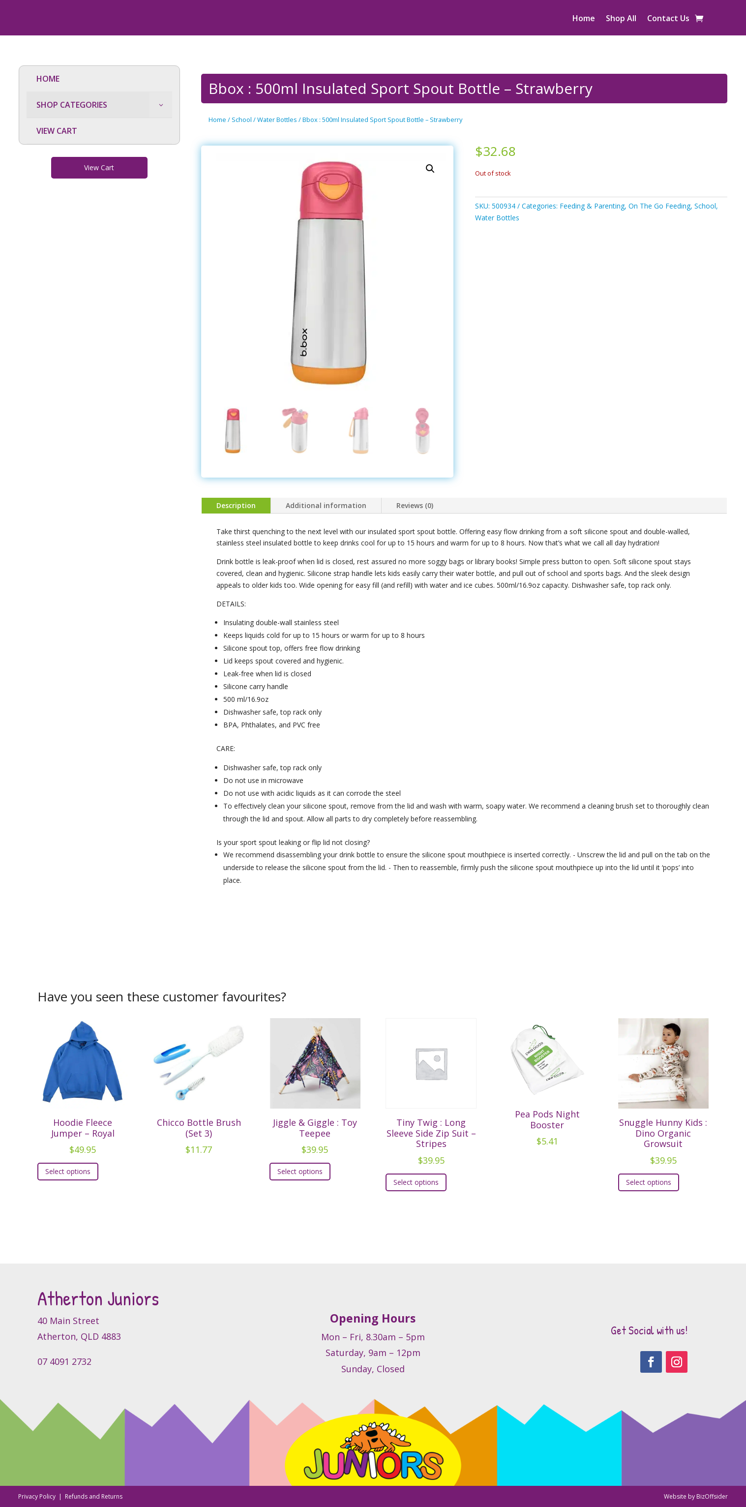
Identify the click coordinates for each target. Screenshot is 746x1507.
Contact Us (668, 19)
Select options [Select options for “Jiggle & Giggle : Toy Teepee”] (300, 1171)
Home (583, 19)
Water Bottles (277, 119)
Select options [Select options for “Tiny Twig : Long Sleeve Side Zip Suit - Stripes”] (416, 1182)
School (242, 119)
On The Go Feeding (659, 206)
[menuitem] (99, 79)
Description (236, 505)
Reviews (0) (414, 505)
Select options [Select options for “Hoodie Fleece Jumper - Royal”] (67, 1171)
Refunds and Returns (93, 1496)
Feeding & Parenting (592, 206)
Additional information (326, 505)
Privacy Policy (37, 1496)
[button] (430, 169)
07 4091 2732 (64, 1361)
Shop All (621, 19)
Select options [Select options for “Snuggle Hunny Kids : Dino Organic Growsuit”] (648, 1182)
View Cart (99, 167)
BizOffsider (712, 1496)
